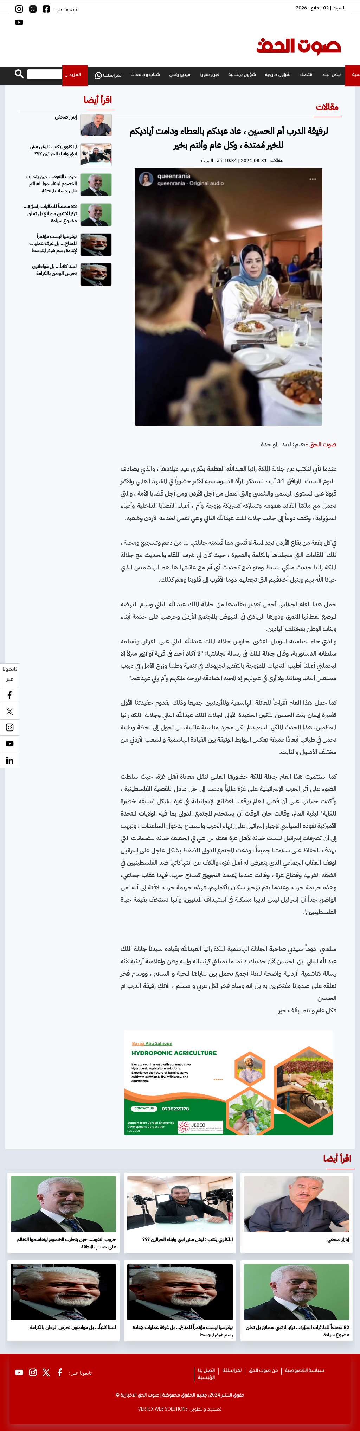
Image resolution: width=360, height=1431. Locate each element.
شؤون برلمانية (242, 75)
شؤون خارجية (277, 75)
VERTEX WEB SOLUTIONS (163, 1409)
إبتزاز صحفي (66, 117)
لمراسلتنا (108, 75)
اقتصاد (306, 75)
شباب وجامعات (145, 75)
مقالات (327, 107)
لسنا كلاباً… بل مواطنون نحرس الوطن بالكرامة (54, 270)
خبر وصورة (209, 75)
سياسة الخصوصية (304, 1371)
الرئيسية (206, 1378)
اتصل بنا (206, 1371)
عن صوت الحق (263, 1371)
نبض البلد (331, 75)
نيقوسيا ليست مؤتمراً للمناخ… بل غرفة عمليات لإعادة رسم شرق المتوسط (53, 243)
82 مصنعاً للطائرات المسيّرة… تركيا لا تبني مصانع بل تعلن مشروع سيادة (50, 213)
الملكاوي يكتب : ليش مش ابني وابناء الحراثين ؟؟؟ (53, 150)
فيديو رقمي (179, 75)
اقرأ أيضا (98, 100)
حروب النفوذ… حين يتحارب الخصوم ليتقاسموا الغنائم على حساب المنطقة (51, 183)
